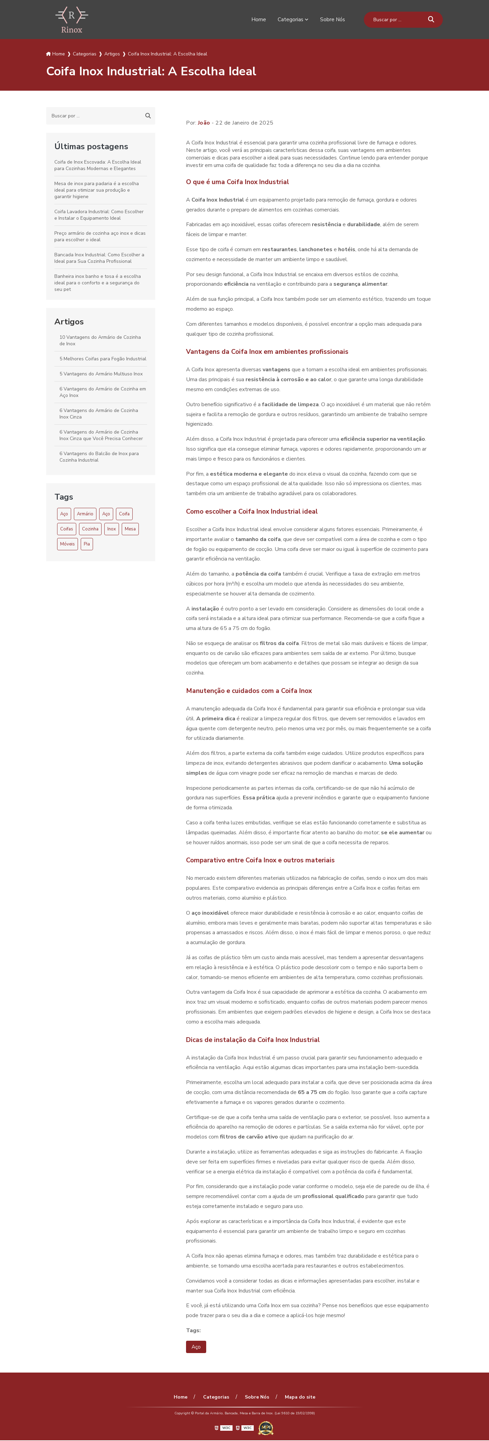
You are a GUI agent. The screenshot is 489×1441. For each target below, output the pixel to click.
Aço (64, 514)
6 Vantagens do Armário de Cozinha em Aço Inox (103, 392)
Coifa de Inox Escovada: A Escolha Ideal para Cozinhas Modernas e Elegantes (97, 165)
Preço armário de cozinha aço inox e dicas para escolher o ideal (100, 236)
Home (257, 19)
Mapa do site (297, 1397)
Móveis (67, 544)
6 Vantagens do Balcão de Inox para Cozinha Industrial (99, 456)
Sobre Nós (332, 19)
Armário (85, 514)
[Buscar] (431, 19)
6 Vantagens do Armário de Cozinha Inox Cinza (99, 413)
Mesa (130, 529)
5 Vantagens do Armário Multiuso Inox (101, 374)
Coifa (124, 514)
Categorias (290, 19)
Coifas (66, 529)
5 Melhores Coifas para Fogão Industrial (103, 359)
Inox (111, 529)
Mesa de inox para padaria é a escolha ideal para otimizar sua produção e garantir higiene (96, 190)
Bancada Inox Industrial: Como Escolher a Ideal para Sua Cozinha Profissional (99, 258)
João (204, 123)
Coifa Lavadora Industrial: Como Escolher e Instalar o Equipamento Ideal (99, 214)
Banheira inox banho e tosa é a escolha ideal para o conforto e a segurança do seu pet (97, 283)
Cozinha (90, 529)
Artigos (69, 321)
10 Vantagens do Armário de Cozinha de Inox (100, 340)
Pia (87, 544)
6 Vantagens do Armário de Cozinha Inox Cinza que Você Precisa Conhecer (101, 435)
